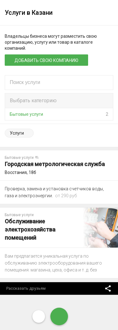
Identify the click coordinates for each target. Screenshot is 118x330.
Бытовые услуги (26, 114)
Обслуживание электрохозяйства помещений (30, 229)
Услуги (17, 133)
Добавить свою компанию (46, 60)
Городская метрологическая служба (55, 164)
